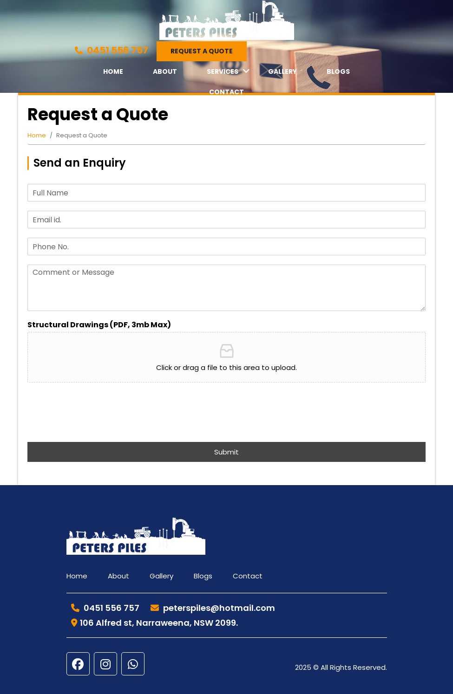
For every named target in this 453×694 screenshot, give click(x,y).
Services (222, 71)
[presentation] (98, 426)
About (165, 71)
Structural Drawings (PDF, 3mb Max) (99, 325)
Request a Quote (202, 51)
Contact (226, 92)
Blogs (338, 71)
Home (113, 71)
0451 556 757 (111, 50)
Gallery (282, 71)
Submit (226, 452)
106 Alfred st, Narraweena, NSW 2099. (154, 623)
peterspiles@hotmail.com (213, 608)
